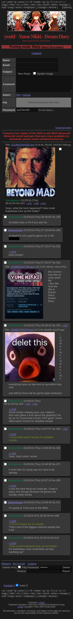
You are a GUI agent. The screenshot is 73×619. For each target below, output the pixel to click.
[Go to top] (19, 566)
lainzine (53, 7)
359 (58, 431)
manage (63, 4)
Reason (21, 574)
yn (4, 2)
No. (18, 206)
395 (58, 483)
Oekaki (27, 97)
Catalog (31, 566)
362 (58, 450)
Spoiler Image (45, 73)
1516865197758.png (22, 269)
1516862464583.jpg (22, 147)
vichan (42, 605)
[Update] (8, 588)
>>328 (12, 412)
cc (60, 2)
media (37, 2)
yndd (9, 2)
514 (57, 540)
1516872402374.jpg (22, 332)
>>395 (36, 206)
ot (56, 2)
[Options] (66, 7)
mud (4, 7)
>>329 (64, 328)
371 (58, 467)
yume (21, 2)
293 (58, 265)
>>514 (43, 206)
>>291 (29, 206)
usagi (11, 7)
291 (58, 249)
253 (22, 206)
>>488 (34, 407)
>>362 (64, 432)
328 (58, 328)
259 (58, 219)
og (43, 2)
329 (21, 406)
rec (18, 4)
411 (58, 505)
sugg (4, 4)
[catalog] (36, 53)
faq (39, 4)
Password (33, 570)
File (18, 97)
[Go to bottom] (56, 47)
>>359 (27, 407)
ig (48, 2)
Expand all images (63, 131)
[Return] (45, 47)
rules (32, 4)
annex (54, 4)
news (25, 4)
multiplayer (29, 7)
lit (31, 2)
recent (46, 4)
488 (57, 518)
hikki (12, 4)
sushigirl (42, 7)
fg (15, 2)
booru (19, 7)
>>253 (12, 254)
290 (58, 233)
